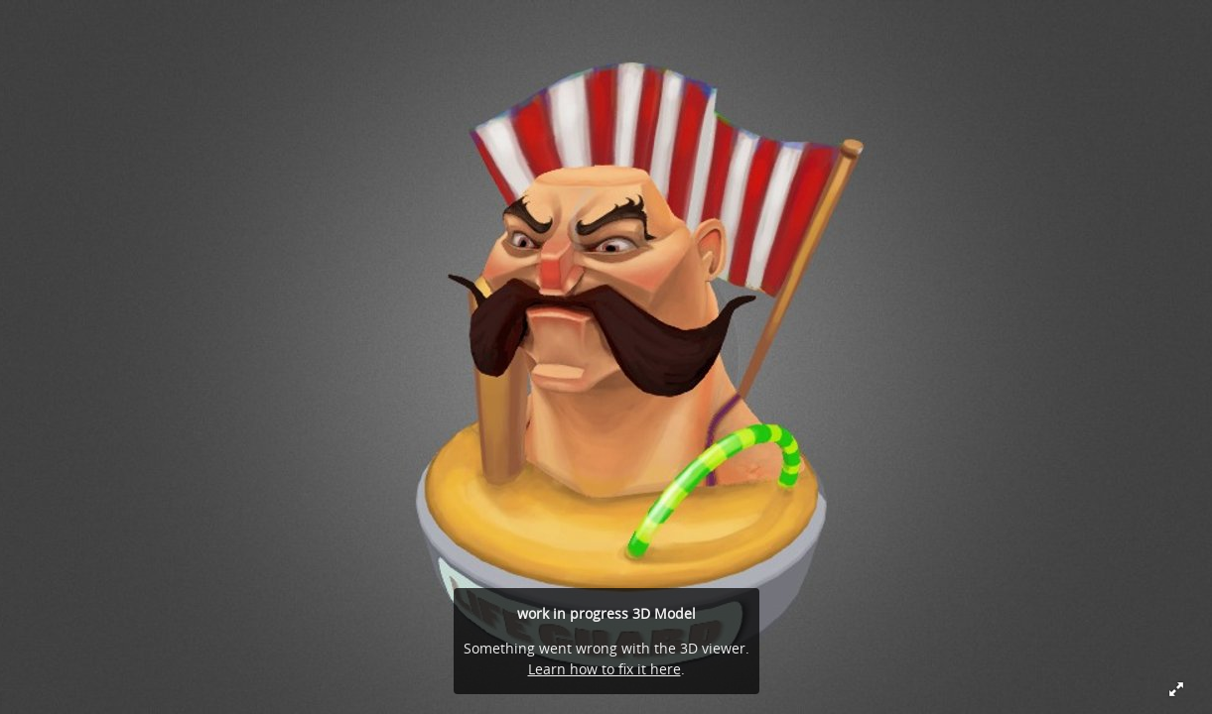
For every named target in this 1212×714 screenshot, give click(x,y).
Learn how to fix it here (604, 668)
